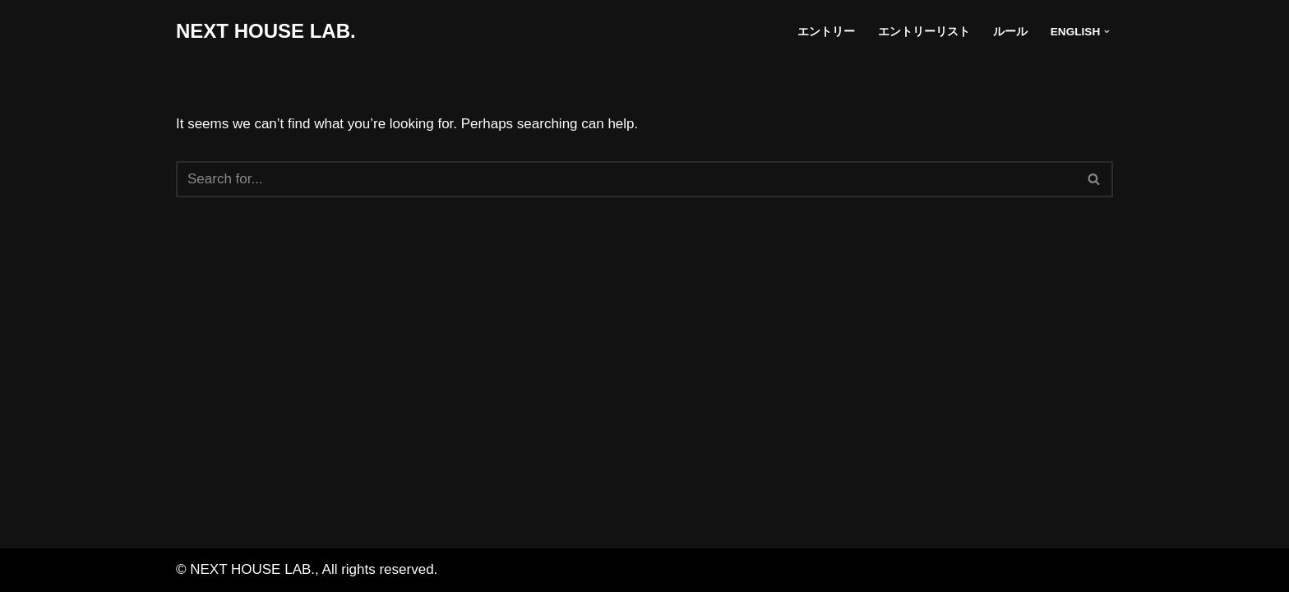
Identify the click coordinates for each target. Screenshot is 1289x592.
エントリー (826, 31)
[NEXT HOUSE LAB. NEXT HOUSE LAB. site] (266, 32)
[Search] (626, 179)
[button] (1107, 32)
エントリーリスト (924, 31)
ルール (1010, 31)
